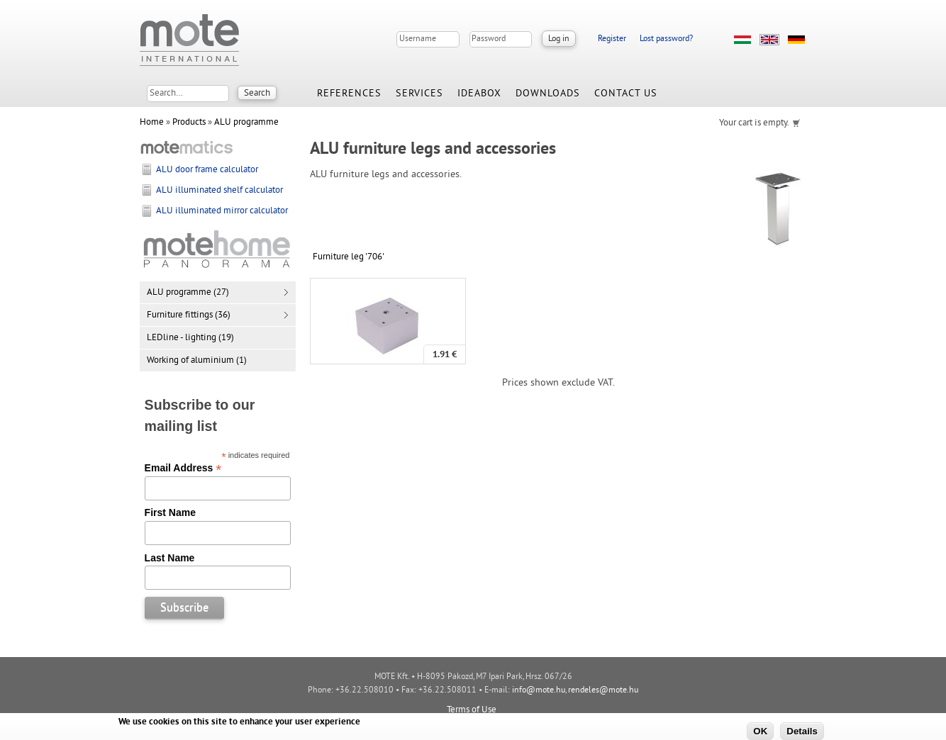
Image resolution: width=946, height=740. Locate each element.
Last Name (170, 558)
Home (152, 122)
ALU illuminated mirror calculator (222, 211)
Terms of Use (471, 710)
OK (760, 731)
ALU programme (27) (188, 292)
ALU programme (246, 122)
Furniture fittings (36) (188, 315)
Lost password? (666, 39)
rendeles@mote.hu (603, 690)
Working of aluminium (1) (197, 360)
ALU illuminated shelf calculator (219, 190)
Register (612, 39)
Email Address (183, 467)
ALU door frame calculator (207, 170)
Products (189, 122)
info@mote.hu (538, 690)
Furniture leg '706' (348, 257)
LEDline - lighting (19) (190, 338)
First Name (170, 512)
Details (802, 731)
